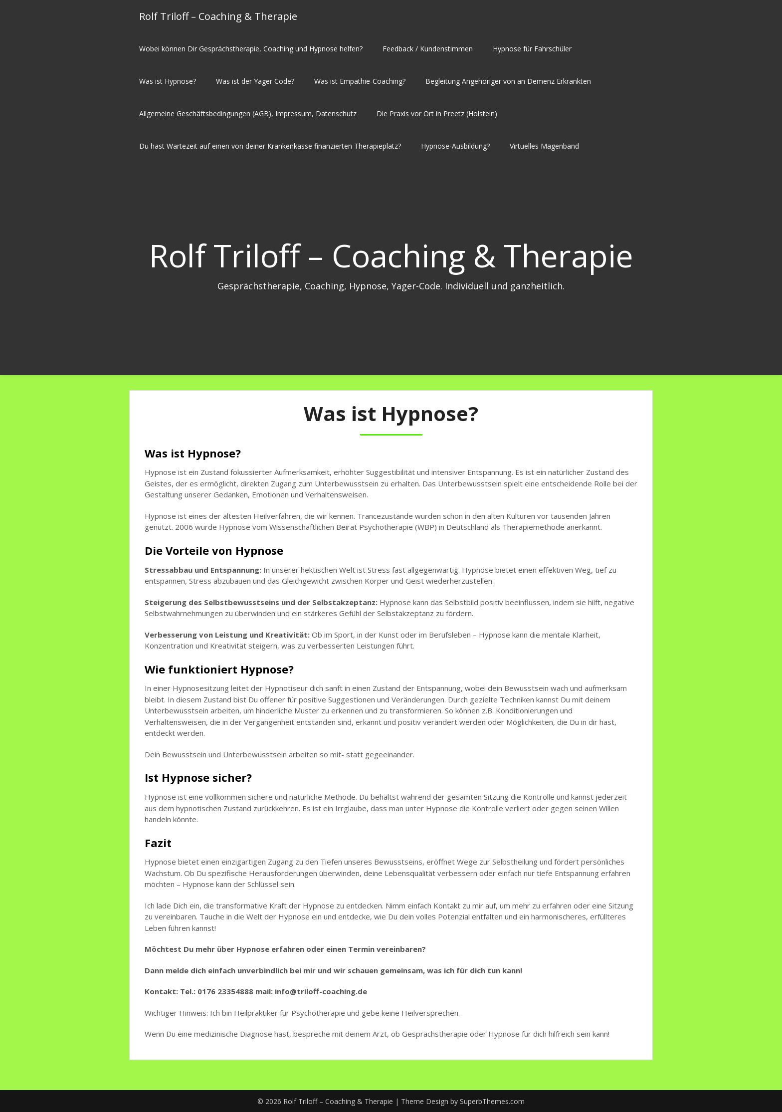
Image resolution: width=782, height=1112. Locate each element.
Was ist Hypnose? (167, 81)
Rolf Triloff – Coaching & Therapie (218, 16)
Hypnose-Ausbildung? (455, 146)
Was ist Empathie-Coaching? (359, 81)
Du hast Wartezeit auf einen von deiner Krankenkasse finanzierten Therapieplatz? (270, 146)
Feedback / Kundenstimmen (428, 48)
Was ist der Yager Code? (255, 81)
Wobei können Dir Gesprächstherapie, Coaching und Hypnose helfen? (251, 48)
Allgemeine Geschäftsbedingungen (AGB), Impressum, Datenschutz (248, 113)
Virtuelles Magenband (544, 146)
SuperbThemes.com (492, 1101)
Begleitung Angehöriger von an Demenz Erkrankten (508, 81)
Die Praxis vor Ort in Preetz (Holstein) (437, 113)
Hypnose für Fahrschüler (532, 48)
